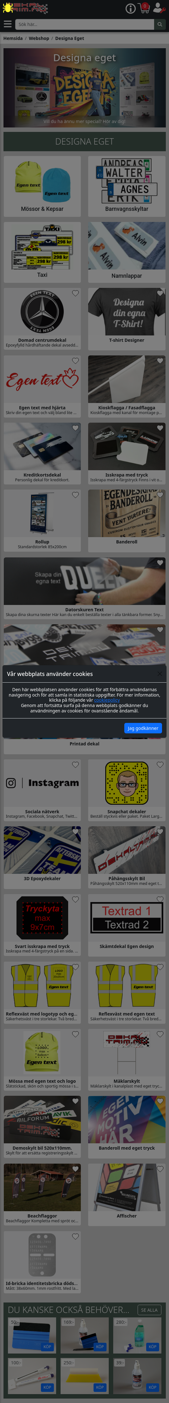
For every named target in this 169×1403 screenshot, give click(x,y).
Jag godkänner (143, 728)
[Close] (159, 673)
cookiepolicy (107, 700)
